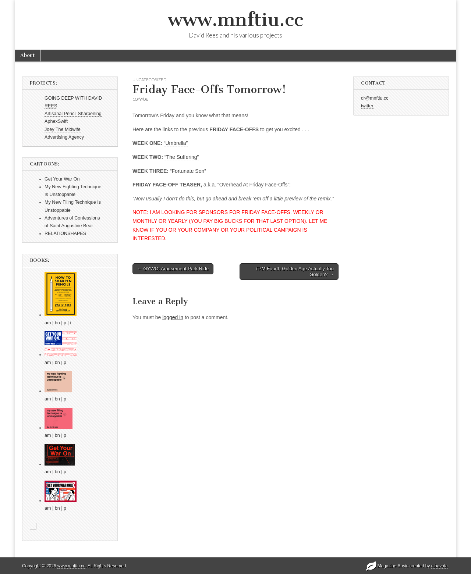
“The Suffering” (181, 157)
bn (57, 322)
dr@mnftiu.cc (374, 98)
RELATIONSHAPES (65, 233)
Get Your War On (62, 179)
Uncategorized (149, 79)
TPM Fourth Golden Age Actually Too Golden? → (294, 271)
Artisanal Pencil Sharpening (73, 113)
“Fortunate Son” (188, 171)
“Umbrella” (176, 143)
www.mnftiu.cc (235, 19)
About (27, 55)
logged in (172, 317)
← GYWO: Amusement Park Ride (173, 268)
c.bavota (439, 565)
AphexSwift (56, 121)
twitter (367, 105)
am (48, 322)
